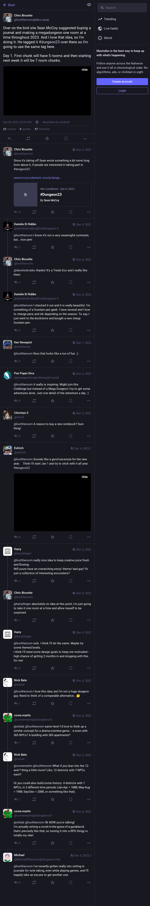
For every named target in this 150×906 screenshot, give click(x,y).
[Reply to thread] (17, 212)
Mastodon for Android (56, 122)
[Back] (42, 5)
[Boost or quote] (28, 138)
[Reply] (9, 138)
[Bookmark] (66, 138)
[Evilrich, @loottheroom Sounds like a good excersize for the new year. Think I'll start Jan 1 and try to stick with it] (47, 492)
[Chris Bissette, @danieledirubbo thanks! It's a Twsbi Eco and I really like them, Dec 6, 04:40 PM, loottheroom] (47, 271)
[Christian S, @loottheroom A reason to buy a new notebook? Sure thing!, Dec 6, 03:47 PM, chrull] (47, 424)
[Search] (122, 7)
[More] (85, 138)
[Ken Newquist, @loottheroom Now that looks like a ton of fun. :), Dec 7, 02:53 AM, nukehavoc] (47, 352)
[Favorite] (47, 138)
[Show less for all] (89, 4)
